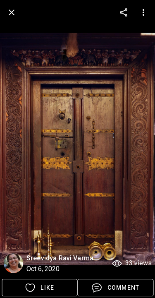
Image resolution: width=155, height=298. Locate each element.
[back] (11, 12)
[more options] (124, 12)
